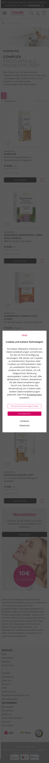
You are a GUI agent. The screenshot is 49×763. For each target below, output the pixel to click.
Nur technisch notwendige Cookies (24, 406)
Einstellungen (34, 394)
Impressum (24, 421)
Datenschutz (24, 425)
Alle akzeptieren (24, 414)
